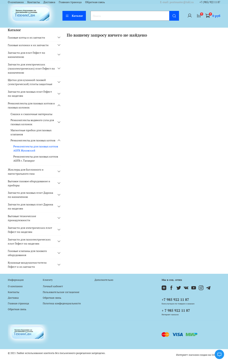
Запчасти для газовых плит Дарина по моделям (30, 206)
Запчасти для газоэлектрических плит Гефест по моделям (29, 241)
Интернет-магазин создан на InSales (198, 355)
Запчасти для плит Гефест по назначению (26, 55)
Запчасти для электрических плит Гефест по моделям (30, 230)
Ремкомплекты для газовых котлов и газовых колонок (31, 105)
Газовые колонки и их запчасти (28, 45)
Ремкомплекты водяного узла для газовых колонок (32, 122)
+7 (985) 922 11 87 (210, 2)
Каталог (74, 16)
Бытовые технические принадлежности (22, 218)
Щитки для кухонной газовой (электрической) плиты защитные (30, 82)
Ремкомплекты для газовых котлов (33, 140)
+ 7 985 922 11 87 (176, 310)
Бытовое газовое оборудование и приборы (29, 183)
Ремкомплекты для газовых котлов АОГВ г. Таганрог (35, 158)
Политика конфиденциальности (62, 303)
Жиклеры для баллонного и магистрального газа (26, 171)
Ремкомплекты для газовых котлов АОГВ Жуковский (35, 148)
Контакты (33, 2)
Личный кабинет (53, 286)
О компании (16, 2)
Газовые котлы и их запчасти (26, 37)
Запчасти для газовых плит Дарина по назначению (30, 195)
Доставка (49, 2)
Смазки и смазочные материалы (31, 114)
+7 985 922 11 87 (175, 299)
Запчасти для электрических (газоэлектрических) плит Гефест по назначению (31, 68)
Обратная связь (95, 2)
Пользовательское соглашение (61, 292)
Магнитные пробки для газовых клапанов (31, 132)
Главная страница (70, 2)
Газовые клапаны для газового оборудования (27, 253)
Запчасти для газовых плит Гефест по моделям (30, 94)
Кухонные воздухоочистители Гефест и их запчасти (27, 265)
